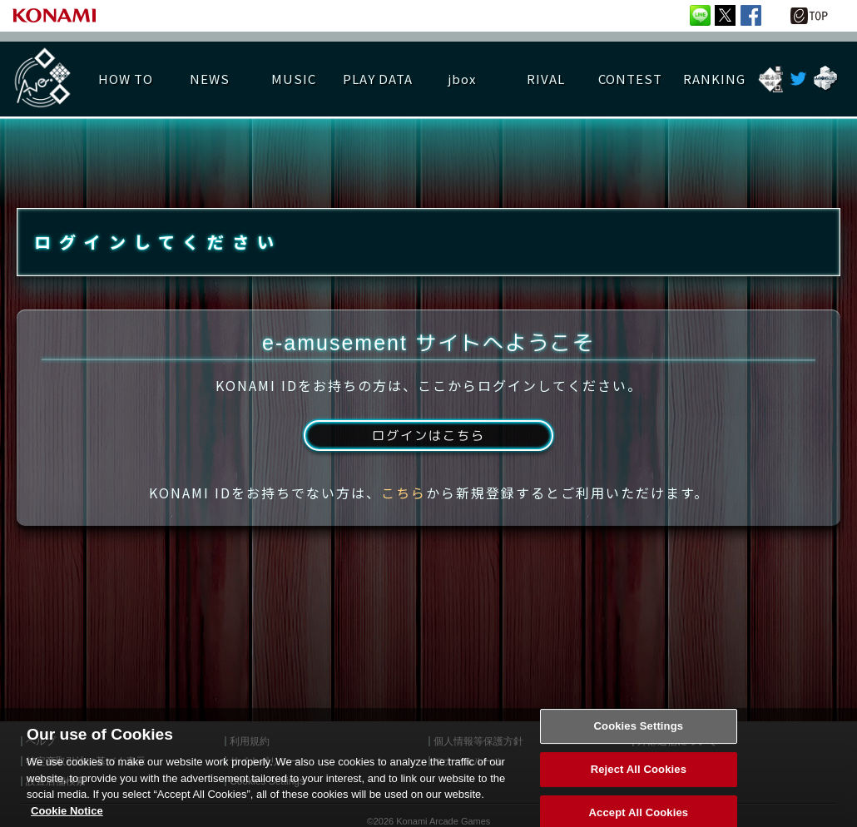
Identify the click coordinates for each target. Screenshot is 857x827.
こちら (403, 502)
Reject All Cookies (638, 784)
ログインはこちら (428, 443)
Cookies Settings (639, 741)
